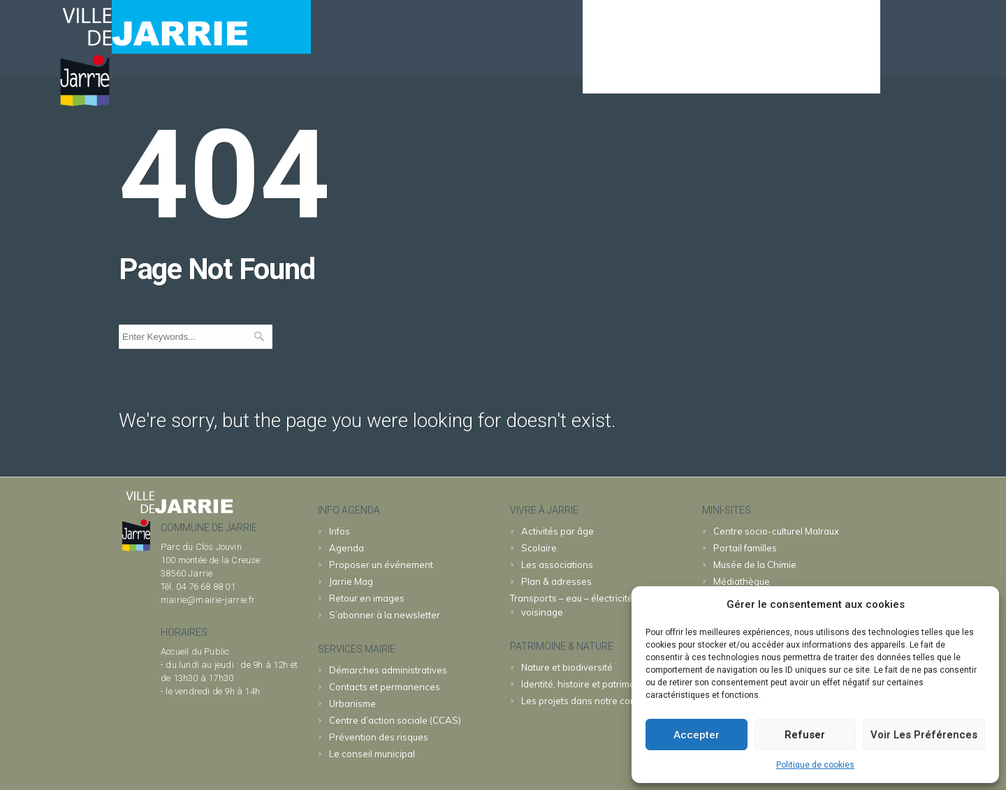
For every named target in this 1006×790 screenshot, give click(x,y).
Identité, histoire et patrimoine (584, 684)
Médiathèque (741, 581)
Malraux (776, 531)
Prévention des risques (378, 737)
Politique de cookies (815, 765)
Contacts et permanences (384, 686)
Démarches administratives (388, 670)
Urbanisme (352, 703)
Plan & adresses (556, 581)
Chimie (754, 564)
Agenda (611, 74)
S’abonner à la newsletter (384, 614)
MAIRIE (677, 74)
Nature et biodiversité (567, 667)
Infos (339, 531)
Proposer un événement (381, 564)
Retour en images (366, 598)
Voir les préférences (923, 735)
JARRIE (745, 74)
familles (745, 547)
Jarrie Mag (351, 581)
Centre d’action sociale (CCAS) (395, 720)
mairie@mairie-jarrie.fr (208, 600)
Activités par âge (557, 531)
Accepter (696, 735)
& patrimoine (829, 74)
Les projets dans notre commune (591, 700)
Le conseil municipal (372, 753)
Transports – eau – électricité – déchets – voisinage (597, 605)
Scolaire (539, 547)
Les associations (557, 564)
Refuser (805, 735)
